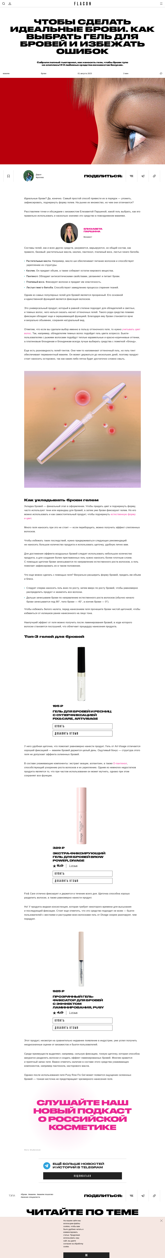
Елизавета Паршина (93, 230)
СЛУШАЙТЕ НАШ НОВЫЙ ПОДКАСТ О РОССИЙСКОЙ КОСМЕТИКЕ (82, 1114)
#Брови (24, 1194)
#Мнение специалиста (30, 1197)
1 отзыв (73, 866)
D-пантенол (120, 763)
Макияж (6, 73)
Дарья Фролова (40, 175)
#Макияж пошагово (45, 1194)
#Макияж (32, 1194)
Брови (43, 73)
